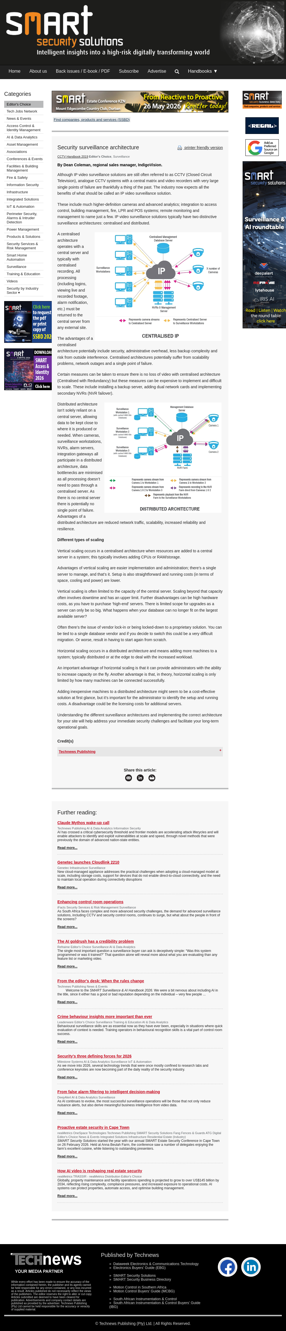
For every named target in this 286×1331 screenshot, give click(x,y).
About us (38, 71)
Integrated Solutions (23, 199)
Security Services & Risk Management (22, 246)
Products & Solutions (23, 237)
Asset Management (22, 144)
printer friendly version (199, 147)
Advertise (157, 71)
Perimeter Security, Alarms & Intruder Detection (22, 218)
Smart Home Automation (17, 257)
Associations (17, 152)
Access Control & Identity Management (23, 128)
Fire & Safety (17, 177)
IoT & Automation (20, 206)
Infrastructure (17, 192)
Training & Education (23, 274)
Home (15, 71)
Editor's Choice (19, 104)
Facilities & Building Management (22, 168)
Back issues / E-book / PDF (83, 71)
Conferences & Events (25, 159)
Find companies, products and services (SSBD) (92, 120)
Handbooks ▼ (203, 71)
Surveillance (16, 267)
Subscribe (129, 71)
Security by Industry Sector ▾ (22, 290)
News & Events (19, 118)
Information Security (23, 185)
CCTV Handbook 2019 (72, 156)
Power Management (23, 229)
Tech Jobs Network (22, 111)
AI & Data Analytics (22, 137)
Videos (12, 281)
